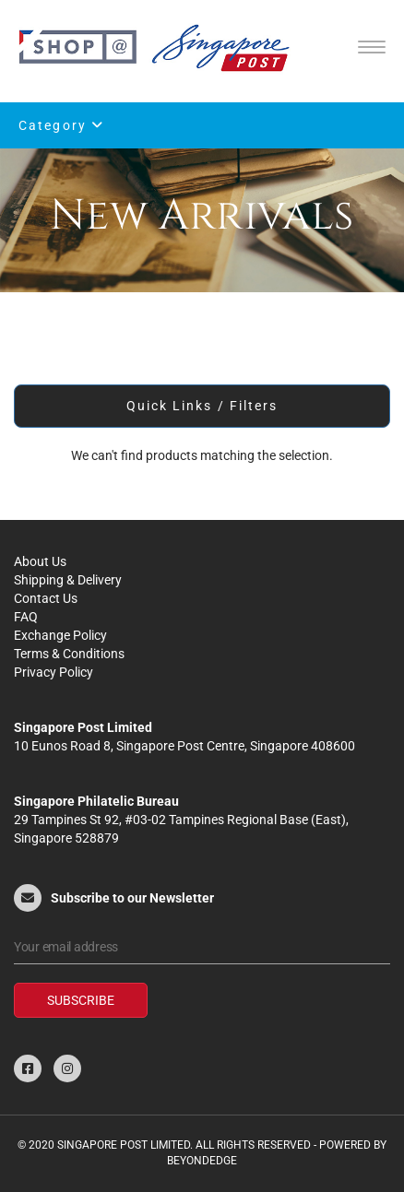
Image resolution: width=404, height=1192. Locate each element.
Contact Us (45, 598)
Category (61, 125)
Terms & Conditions (69, 653)
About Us (40, 561)
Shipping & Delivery (68, 579)
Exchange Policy (60, 635)
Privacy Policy (53, 672)
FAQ (26, 616)
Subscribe (80, 1000)
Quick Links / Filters (202, 405)
